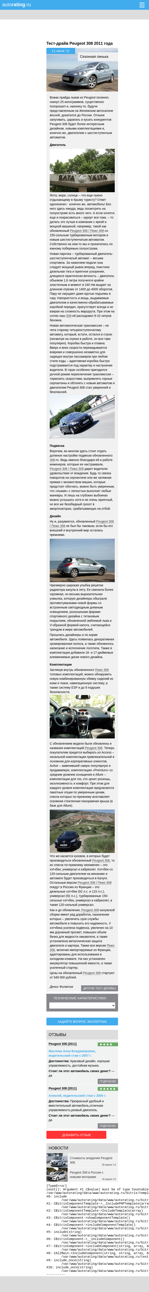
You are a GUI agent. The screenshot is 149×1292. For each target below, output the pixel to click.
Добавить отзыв (71, 1133)
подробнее (107, 1080)
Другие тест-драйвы (99, 988)
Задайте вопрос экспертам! (82, 1021)
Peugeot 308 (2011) (63, 1043)
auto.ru (16, 4)
